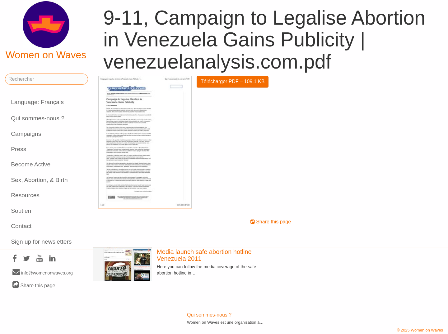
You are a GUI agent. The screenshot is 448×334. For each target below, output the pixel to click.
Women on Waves (46, 30)
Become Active (30, 164)
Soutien (21, 211)
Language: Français (37, 102)
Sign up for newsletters (41, 241)
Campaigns (26, 134)
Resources (25, 195)
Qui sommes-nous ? (37, 118)
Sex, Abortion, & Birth (39, 180)
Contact (21, 226)
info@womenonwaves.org (42, 273)
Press (18, 149)
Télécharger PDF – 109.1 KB (232, 81)
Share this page (33, 285)
